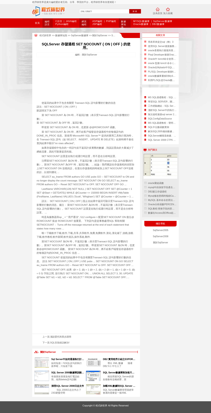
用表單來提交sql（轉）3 (160, 42)
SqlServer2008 (160, 236)
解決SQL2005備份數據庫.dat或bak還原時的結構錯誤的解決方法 (162, 131)
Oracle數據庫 (140, 24)
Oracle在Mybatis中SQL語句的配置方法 (168, 67)
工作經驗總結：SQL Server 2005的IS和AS (162, 106)
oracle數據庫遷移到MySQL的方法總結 (168, 76)
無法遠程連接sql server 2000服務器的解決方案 (162, 114)
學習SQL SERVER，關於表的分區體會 (162, 101)
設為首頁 (157, 13)
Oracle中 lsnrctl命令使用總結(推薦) (166, 59)
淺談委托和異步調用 (60, 337)
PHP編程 (111, 21)
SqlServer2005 (160, 230)
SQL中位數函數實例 (158, 127)
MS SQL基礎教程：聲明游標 (162, 123)
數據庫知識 (123, 24)
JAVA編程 (71, 21)
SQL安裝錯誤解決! (59, 342)
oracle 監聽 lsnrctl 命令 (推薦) (163, 63)
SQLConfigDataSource (160, 118)
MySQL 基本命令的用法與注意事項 (162, 200)
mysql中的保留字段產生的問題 (162, 187)
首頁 (37, 23)
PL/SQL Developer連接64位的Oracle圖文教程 (172, 71)
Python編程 (62, 24)
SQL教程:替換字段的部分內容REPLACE (162, 208)
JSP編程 (97, 24)
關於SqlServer (99, 35)
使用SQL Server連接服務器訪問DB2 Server (170, 46)
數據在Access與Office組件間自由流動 (162, 213)
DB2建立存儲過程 (157, 191)
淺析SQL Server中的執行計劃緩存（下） (162, 110)
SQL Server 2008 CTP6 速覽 (162, 140)
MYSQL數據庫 (141, 21)
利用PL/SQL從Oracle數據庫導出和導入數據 (171, 80)
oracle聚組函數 (156, 183)
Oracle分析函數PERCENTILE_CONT (162, 204)
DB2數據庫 (158, 24)
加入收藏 (168, 13)
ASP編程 (97, 21)
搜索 (135, 11)
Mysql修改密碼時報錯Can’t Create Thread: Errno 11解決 (162, 196)
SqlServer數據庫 (162, 21)
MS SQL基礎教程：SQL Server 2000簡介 (162, 97)
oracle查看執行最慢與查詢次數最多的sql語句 (171, 50)
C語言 (58, 21)
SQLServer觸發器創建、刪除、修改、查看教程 (162, 135)
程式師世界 (45, 35)
